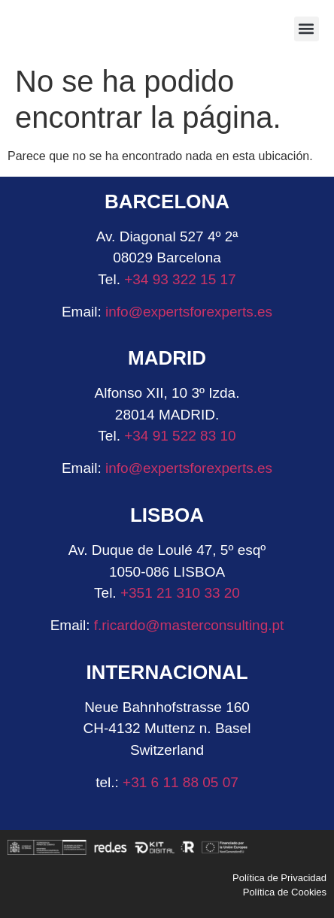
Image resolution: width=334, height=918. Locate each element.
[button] (306, 29)
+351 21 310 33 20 (180, 593)
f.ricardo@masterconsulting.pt (187, 625)
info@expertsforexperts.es (188, 312)
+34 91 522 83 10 (179, 436)
